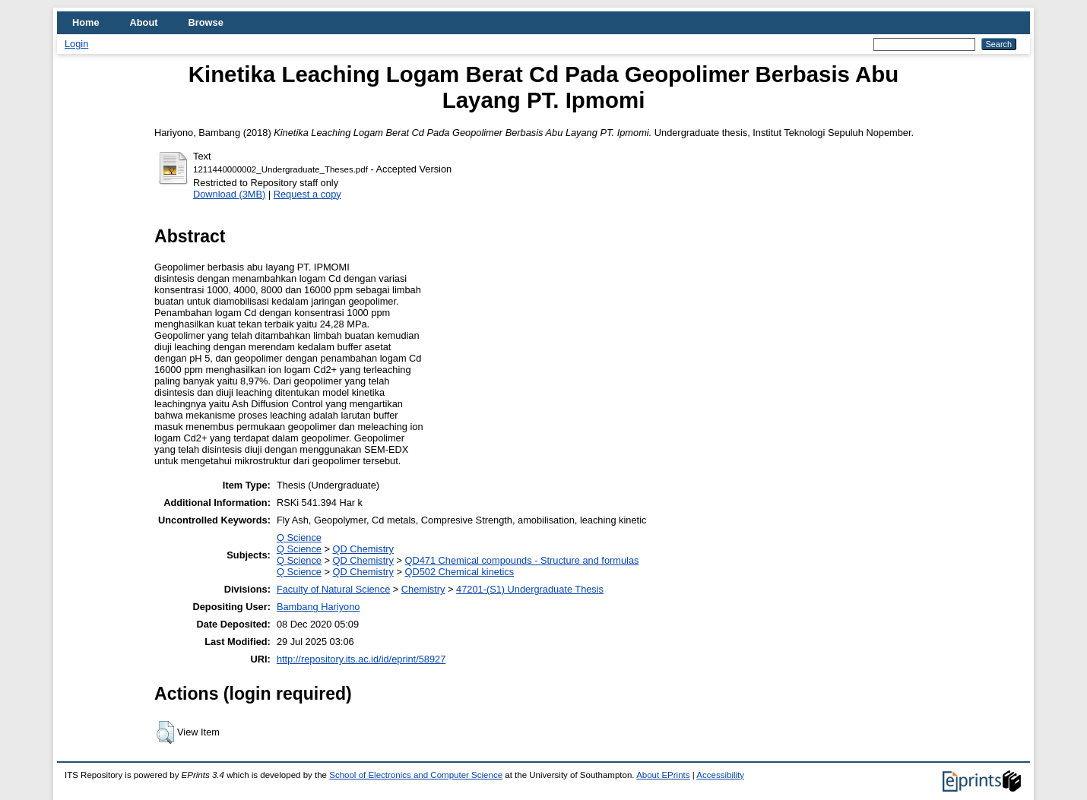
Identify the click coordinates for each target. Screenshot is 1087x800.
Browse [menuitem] (206, 22)
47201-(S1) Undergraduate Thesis (530, 589)
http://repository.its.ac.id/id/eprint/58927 (361, 659)
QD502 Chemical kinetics (459, 571)
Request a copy (307, 194)
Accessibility (720, 774)
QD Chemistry (363, 549)
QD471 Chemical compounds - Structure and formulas (521, 560)
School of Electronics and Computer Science (415, 774)
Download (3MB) (229, 194)
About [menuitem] (144, 22)
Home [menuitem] (86, 22)
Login (76, 43)
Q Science (299, 537)
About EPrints (662, 774)
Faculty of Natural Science (333, 589)
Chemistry (423, 589)
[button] (165, 732)
